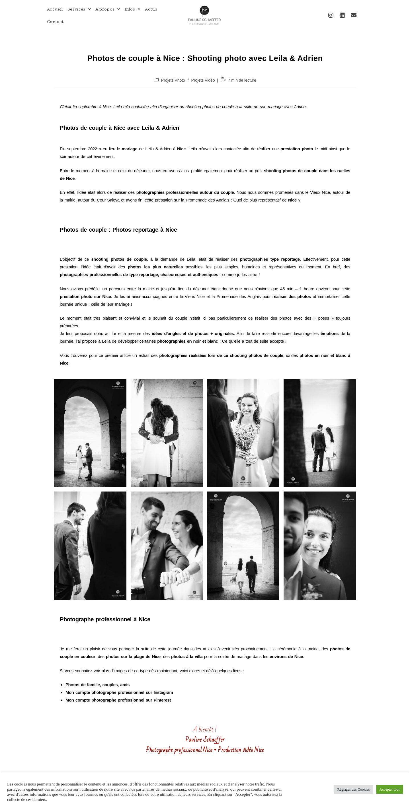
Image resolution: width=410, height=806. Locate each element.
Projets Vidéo (203, 80)
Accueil (55, 9)
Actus (151, 9)
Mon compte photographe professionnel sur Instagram (119, 692)
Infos (133, 9)
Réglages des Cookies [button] (353, 789)
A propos (107, 9)
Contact (55, 21)
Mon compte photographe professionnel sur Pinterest (118, 700)
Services (79, 9)
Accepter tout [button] (389, 789)
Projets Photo (173, 80)
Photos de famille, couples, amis (97, 684)
